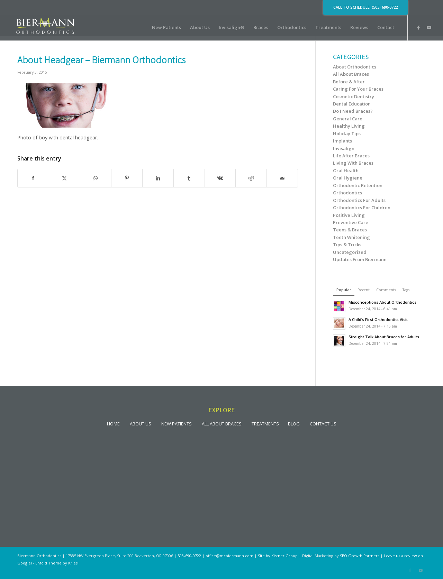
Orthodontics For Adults (359, 200)
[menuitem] (166, 27)
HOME (113, 423)
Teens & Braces (350, 230)
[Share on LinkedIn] (158, 178)
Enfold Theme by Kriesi (57, 563)
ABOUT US (140, 423)
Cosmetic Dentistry (353, 96)
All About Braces (351, 74)
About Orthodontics (354, 67)
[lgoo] (45, 27)
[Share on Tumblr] (189, 178)
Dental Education (352, 104)
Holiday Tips (347, 133)
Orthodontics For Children (361, 207)
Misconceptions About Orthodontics (382, 302)
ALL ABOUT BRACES (222, 423)
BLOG (294, 423)
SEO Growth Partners (359, 555)
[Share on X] (64, 178)
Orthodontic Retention (357, 185)
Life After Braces (351, 156)
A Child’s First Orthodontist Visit (378, 319)
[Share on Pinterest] (126, 178)
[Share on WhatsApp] (95, 178)
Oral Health (346, 170)
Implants (342, 141)
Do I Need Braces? (353, 111)
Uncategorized (350, 252)
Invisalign (343, 148)
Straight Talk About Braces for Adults (384, 336)
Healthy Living (349, 126)
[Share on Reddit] (251, 178)
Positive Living (349, 215)
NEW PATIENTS (176, 423)
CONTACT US (323, 423)
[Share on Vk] (220, 178)
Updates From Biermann (360, 259)
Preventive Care (350, 222)
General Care (347, 119)
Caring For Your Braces (358, 89)
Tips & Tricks (347, 244)
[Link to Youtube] (429, 27)
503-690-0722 (189, 555)
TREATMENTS (265, 423)
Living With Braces (353, 163)
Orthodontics (347, 193)
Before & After (349, 82)
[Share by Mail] (282, 178)
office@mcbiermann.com (229, 555)
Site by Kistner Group (278, 555)
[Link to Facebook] (418, 27)
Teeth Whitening (351, 237)
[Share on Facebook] (33, 178)
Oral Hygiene (347, 178)
